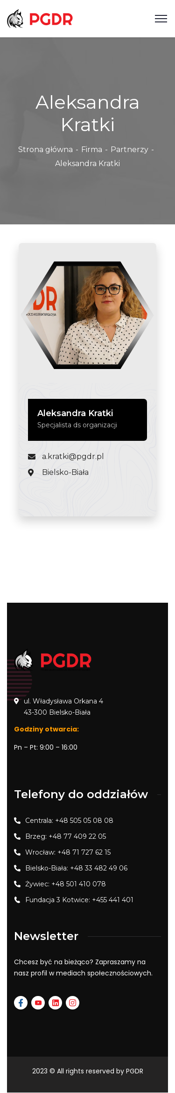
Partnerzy (129, 149)
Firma (91, 149)
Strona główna (45, 149)
